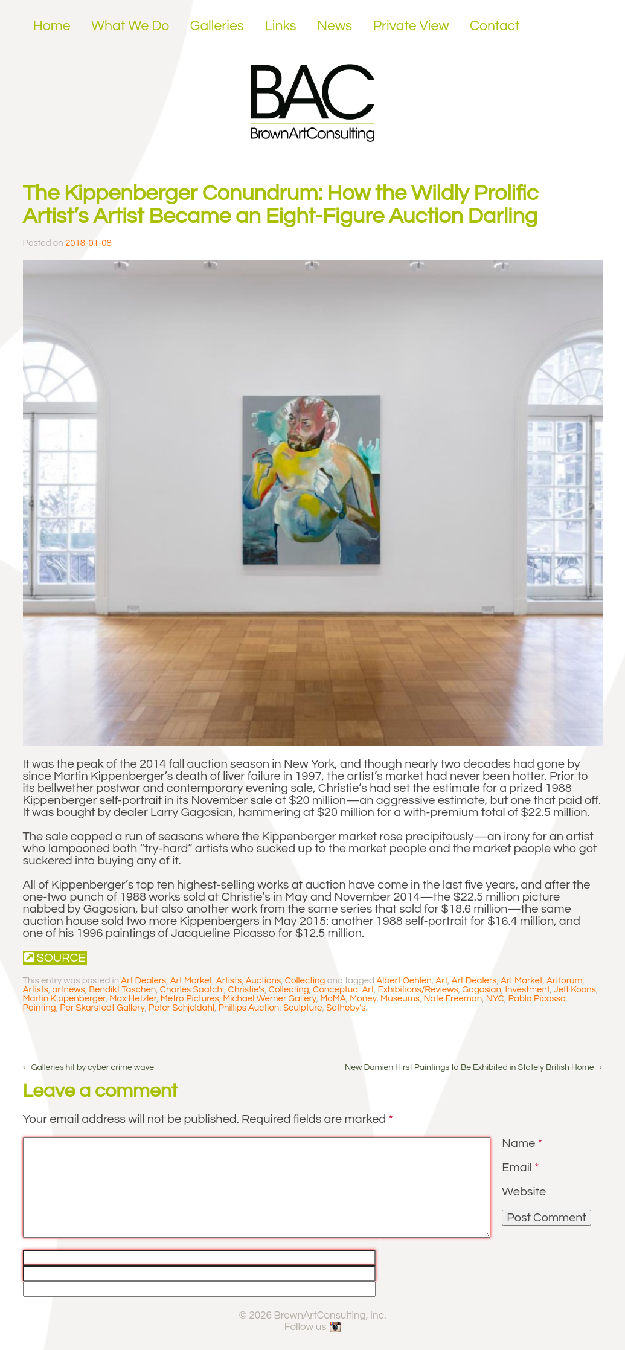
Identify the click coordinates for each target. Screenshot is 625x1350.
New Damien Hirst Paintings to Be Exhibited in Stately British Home (474, 1067)
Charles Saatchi (192, 989)
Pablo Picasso (537, 998)
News (334, 26)
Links (280, 26)
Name (522, 1143)
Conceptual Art (343, 989)
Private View (411, 26)
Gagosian (481, 989)
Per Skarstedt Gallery (102, 1007)
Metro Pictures (190, 998)
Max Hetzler (132, 998)
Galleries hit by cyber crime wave (89, 1067)
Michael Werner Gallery (269, 998)
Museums (400, 998)
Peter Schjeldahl (181, 1007)
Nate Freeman (453, 998)
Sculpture (302, 1007)
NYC (495, 998)
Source (55, 957)
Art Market (191, 980)
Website (524, 1192)
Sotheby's (346, 1007)
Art (441, 980)
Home (52, 26)
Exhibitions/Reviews (418, 989)
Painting (39, 1007)
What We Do (130, 26)
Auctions (263, 980)
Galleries (217, 26)
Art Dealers (143, 980)
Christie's (246, 989)
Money (363, 998)
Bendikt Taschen (122, 989)
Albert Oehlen (404, 980)
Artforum (564, 980)
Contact (495, 26)
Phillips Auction (249, 1007)
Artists (229, 980)
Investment (527, 989)
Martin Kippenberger (64, 998)
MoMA (333, 998)
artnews (68, 989)
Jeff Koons (575, 989)
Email (520, 1168)
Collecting (305, 980)
